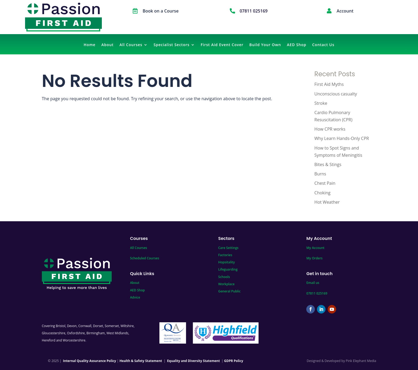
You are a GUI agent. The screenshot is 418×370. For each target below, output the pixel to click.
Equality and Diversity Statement (193, 361)
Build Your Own (265, 45)
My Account (315, 248)
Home (90, 45)
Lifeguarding (228, 269)
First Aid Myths (329, 84)
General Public (229, 291)
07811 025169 (316, 293)
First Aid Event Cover (222, 45)
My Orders (314, 258)
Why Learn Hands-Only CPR (341, 138)
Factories (225, 255)
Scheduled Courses (144, 258)
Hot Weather (327, 202)
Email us (312, 282)
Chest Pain (324, 183)
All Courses (130, 45)
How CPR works (329, 129)
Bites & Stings (327, 164)
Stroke (320, 103)
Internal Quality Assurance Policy (89, 361)
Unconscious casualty (335, 94)
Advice (135, 297)
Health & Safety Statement (140, 361)
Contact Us (323, 45)
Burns (320, 174)
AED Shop (296, 45)
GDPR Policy (233, 361)
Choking (322, 193)
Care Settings (228, 248)
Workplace (226, 284)
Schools (224, 277)
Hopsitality (226, 262)
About (107, 45)
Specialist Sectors (172, 45)
